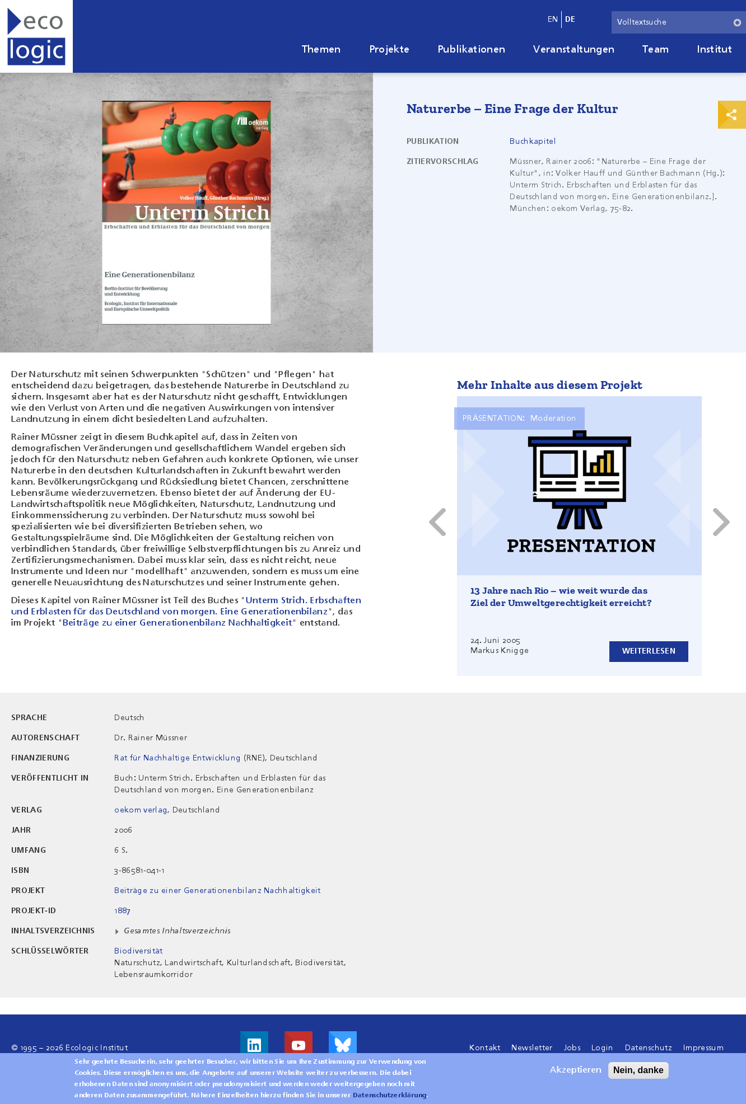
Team (655, 50)
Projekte (389, 50)
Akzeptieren (576, 1071)
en (553, 20)
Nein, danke (638, 1070)
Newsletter (531, 1048)
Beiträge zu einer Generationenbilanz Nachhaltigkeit (177, 623)
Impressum (703, 1048)
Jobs (572, 1048)
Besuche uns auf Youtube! (299, 1045)
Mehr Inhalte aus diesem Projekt (549, 384)
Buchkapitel (533, 141)
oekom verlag (140, 810)
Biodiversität (138, 951)
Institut (714, 50)
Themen (321, 50)
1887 (122, 911)
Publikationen (471, 50)
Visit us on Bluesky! (343, 1045)
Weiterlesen (648, 651)
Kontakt (484, 1048)
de (570, 20)
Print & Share (732, 115)
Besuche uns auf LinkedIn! (254, 1045)
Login (602, 1048)
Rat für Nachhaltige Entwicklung (177, 758)
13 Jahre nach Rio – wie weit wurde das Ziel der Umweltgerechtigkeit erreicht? (561, 596)
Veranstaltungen (573, 50)
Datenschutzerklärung (389, 1096)
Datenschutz (649, 1048)
